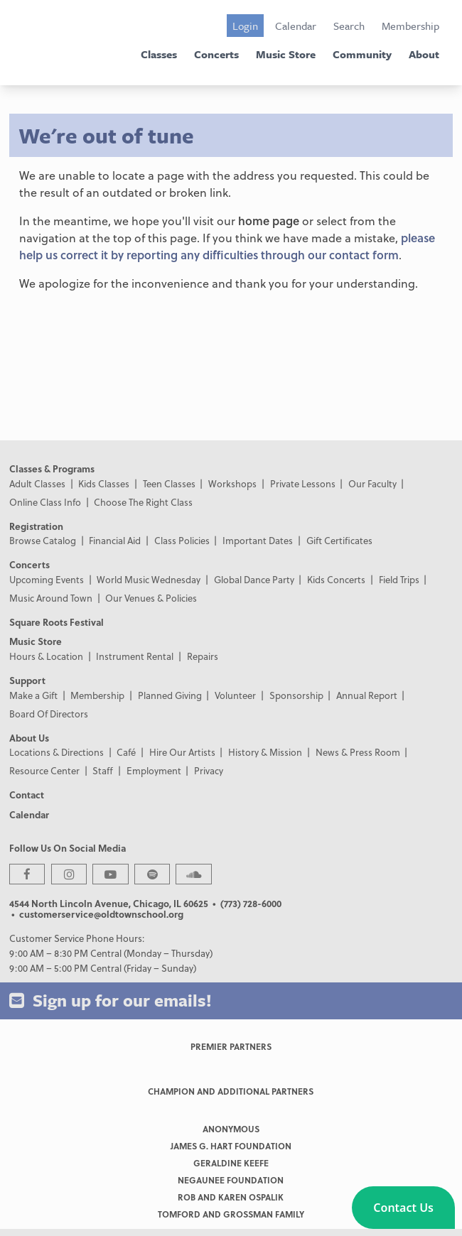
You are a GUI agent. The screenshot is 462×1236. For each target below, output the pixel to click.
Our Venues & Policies (151, 598)
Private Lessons (302, 483)
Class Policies (182, 540)
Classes (159, 54)
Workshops (232, 483)
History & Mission (265, 752)
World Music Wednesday (148, 579)
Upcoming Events (46, 579)
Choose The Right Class (143, 502)
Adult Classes (37, 483)
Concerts (216, 54)
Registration (36, 526)
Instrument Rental (134, 656)
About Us (29, 737)
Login (245, 25)
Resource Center (44, 770)
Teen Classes (169, 483)
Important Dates (257, 540)
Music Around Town (50, 598)
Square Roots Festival (56, 622)
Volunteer (235, 695)
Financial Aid (115, 540)
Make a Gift (33, 695)
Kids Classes (103, 483)
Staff (102, 770)
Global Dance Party (254, 579)
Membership (410, 25)
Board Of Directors (48, 713)
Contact (26, 794)
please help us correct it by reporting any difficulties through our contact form (227, 246)
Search (349, 25)
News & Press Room (358, 752)
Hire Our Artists (182, 752)
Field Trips (399, 579)
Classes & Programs (52, 468)
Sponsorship (296, 695)
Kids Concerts (336, 579)
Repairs (202, 656)
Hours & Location (46, 656)
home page (268, 220)
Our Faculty (372, 483)
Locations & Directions (56, 752)
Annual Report (366, 695)
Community (362, 54)
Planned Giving (170, 695)
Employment (154, 770)
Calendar (295, 25)
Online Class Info (45, 502)
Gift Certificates (339, 540)
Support (27, 680)
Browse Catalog (42, 540)
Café (126, 752)
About (424, 54)
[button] (403, 1207)
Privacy (208, 770)
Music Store (286, 54)
